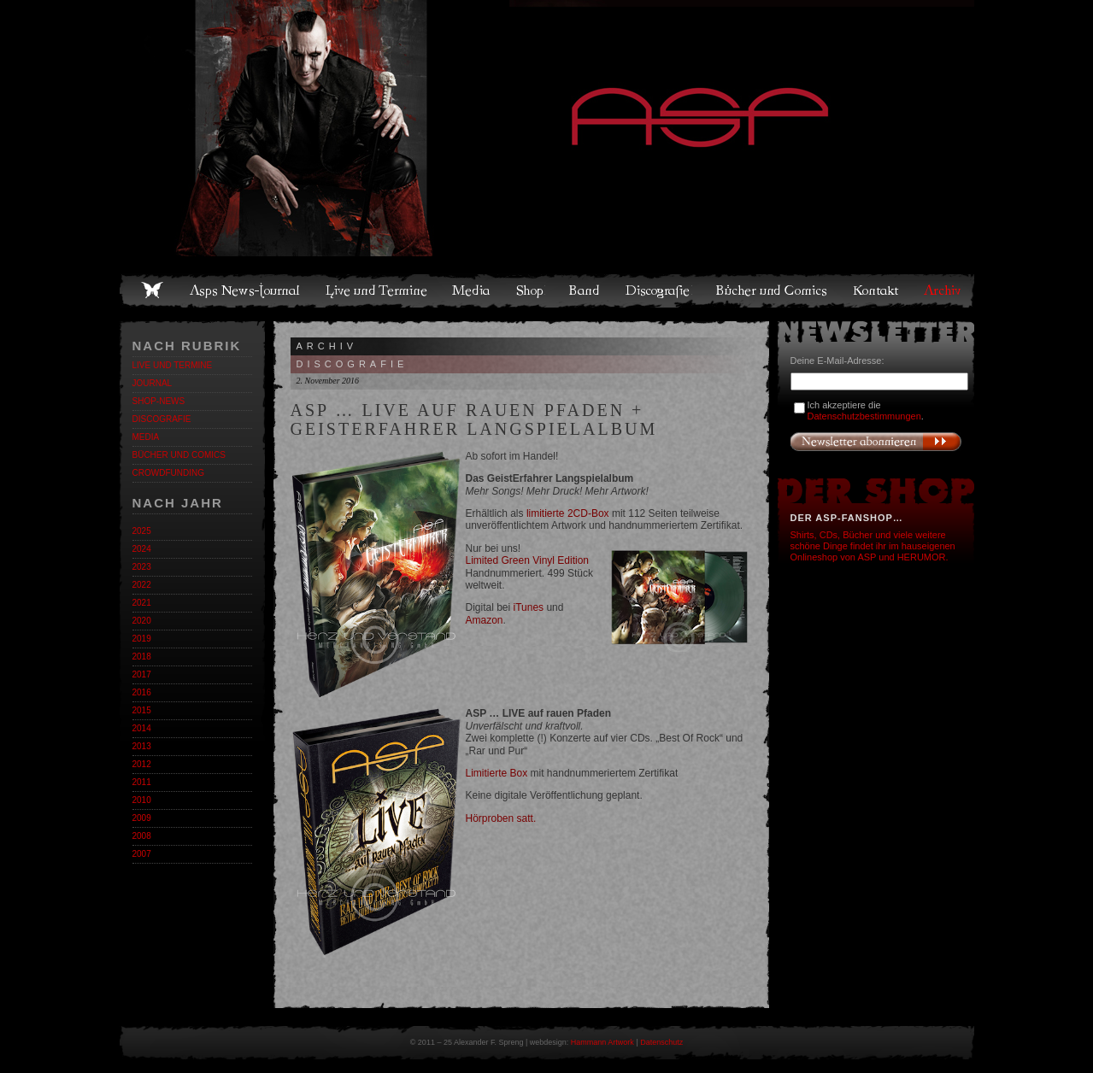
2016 (141, 692)
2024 (141, 549)
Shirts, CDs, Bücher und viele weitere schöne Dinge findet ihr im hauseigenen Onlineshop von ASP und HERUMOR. (872, 546)
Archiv (943, 290)
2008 (141, 836)
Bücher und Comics (772, 290)
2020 (141, 620)
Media (472, 290)
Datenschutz (661, 1042)
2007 (141, 854)
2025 (141, 531)
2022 (141, 584)
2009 (141, 818)
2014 (141, 728)
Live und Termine (377, 290)
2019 (141, 638)
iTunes (529, 607)
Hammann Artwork (602, 1042)
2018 (141, 656)
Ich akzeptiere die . (866, 410)
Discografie (659, 290)
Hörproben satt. (501, 818)
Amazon (484, 620)
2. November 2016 (328, 380)
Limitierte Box (497, 773)
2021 (141, 602)
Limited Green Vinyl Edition (528, 560)
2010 (141, 800)
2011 (141, 782)
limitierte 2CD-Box (567, 513)
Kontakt (876, 290)
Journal (152, 383)
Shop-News (158, 401)
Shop (530, 290)
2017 (141, 674)
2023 (141, 567)
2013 (141, 746)
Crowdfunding (168, 473)
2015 (141, 710)
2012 (141, 764)
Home (152, 290)
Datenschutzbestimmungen (864, 416)
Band (585, 290)
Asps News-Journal (246, 290)
